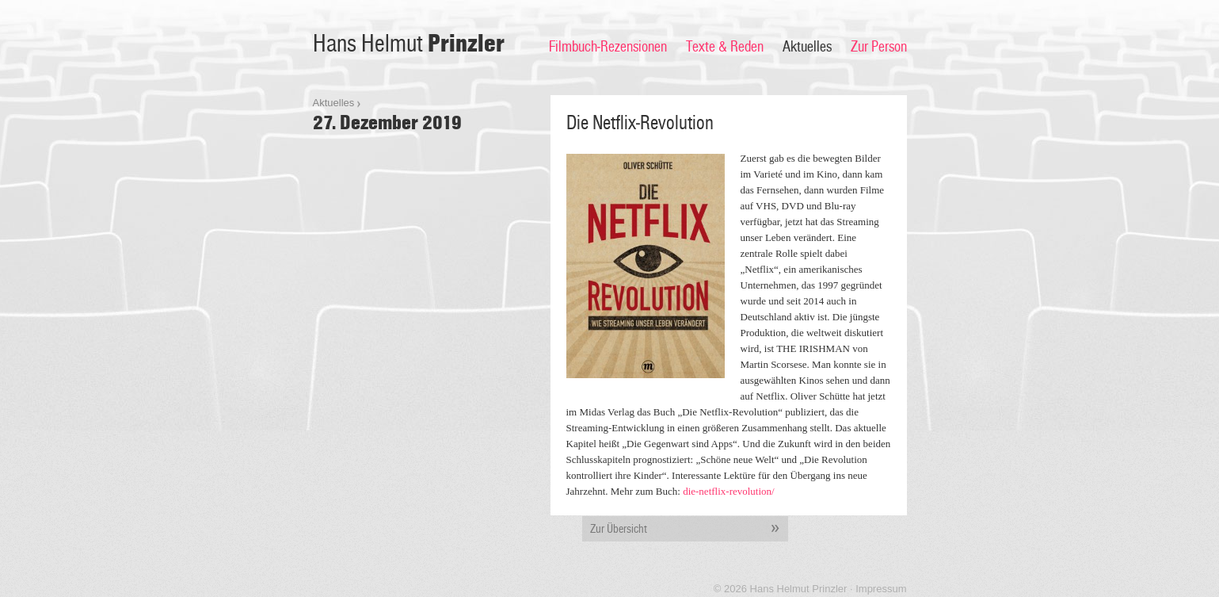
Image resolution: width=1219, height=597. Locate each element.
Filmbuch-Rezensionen (608, 46)
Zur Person (879, 46)
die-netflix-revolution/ (729, 491)
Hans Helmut (409, 44)
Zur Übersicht (689, 529)
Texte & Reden (725, 46)
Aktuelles (807, 46)
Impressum (880, 589)
